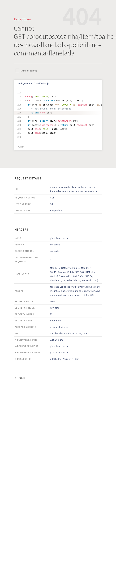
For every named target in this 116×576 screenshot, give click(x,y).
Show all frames (28, 70)
